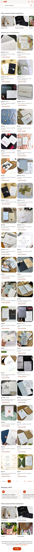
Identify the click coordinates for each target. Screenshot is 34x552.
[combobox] (2, 5)
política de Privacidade (21, 544)
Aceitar (17, 549)
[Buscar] (17, 5)
